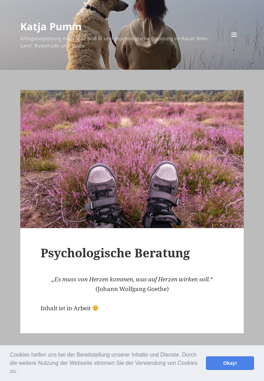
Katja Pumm (50, 26)
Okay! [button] (230, 363)
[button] (20, 372)
